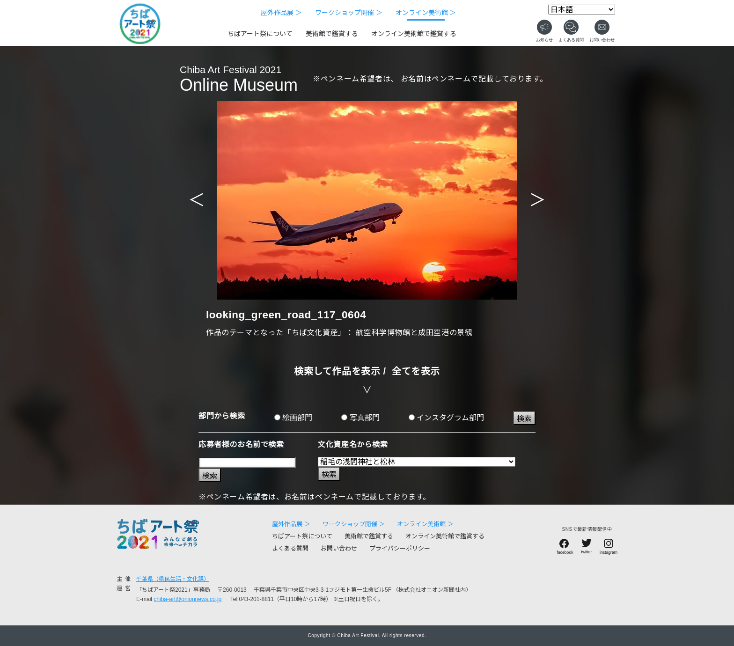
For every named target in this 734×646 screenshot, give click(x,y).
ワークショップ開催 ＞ (348, 12)
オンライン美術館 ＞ (426, 12)
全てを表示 (416, 371)
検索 (524, 419)
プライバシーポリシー (399, 548)
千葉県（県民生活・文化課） (172, 579)
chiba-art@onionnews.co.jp (187, 599)
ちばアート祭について (260, 33)
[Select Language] (581, 10)
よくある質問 (290, 548)
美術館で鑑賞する (332, 33)
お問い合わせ (339, 548)
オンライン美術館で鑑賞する (413, 33)
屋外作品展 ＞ (281, 12)
